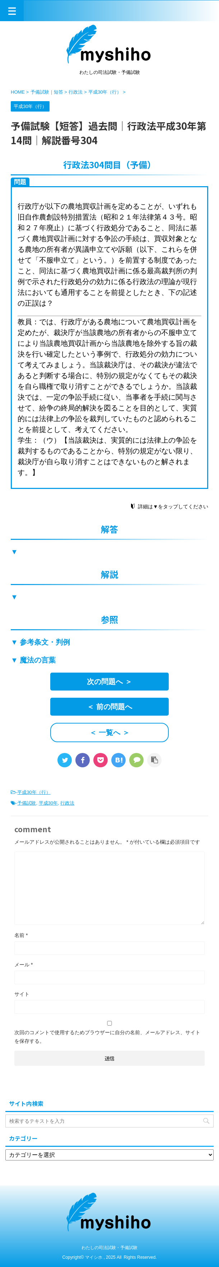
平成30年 (48, 803)
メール (23, 964)
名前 (21, 935)
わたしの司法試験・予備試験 (109, 1247)
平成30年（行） (33, 792)
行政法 (67, 803)
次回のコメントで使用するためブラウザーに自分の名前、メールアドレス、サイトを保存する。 (107, 1037)
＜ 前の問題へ (109, 707)
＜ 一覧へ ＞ (109, 732)
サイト (21, 994)
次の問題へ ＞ (109, 682)
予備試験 (26, 803)
